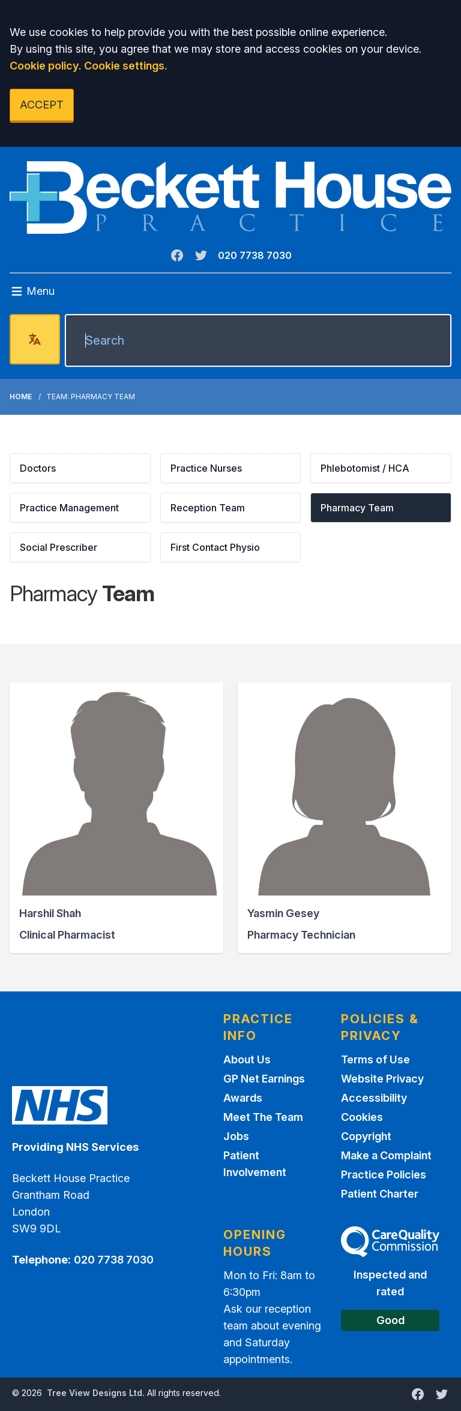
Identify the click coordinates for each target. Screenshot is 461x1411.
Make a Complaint (386, 1155)
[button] (80, 468)
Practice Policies (383, 1174)
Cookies (362, 1117)
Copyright (366, 1136)
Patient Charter (379, 1193)
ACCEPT (42, 104)
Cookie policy (44, 65)
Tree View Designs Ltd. (96, 1393)
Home (21, 396)
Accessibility (374, 1098)
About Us (247, 1059)
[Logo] (230, 197)
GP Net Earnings (264, 1078)
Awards (242, 1098)
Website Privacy (382, 1078)
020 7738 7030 (255, 255)
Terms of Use (375, 1059)
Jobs (236, 1136)
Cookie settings (124, 65)
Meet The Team (263, 1117)
